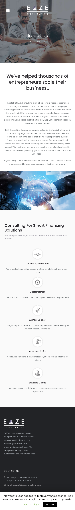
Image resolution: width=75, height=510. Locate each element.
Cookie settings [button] (30, 504)
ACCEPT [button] (50, 504)
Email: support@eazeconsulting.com (24, 485)
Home (32, 41)
